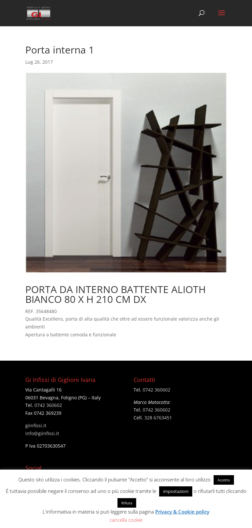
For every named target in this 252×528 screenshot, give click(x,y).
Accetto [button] (224, 479)
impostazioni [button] (175, 491)
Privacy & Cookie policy (182, 511)
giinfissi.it (35, 425)
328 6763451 (158, 417)
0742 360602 (48, 405)
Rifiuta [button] (126, 502)
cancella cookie (126, 520)
